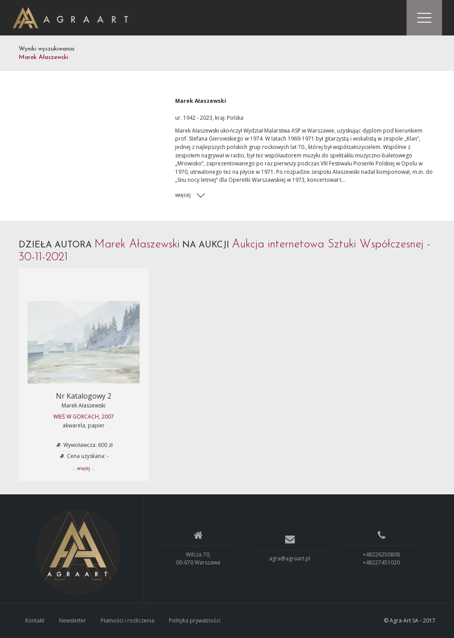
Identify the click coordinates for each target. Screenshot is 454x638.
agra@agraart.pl (289, 558)
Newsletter (72, 620)
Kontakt (34, 620)
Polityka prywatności (194, 620)
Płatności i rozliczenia (127, 620)
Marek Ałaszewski (84, 405)
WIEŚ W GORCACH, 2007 (83, 416)
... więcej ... (83, 468)
